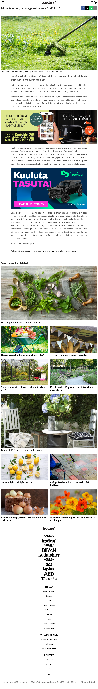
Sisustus (49, 596)
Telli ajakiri (49, 644)
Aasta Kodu (49, 628)
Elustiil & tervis (49, 623)
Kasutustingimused (49, 639)
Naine (49, 619)
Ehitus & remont (49, 605)
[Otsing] (92, 2)
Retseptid (49, 610)
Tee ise (49, 614)
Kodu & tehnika (49, 591)
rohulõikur (61, 251)
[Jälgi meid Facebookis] (49, 674)
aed (30, 251)
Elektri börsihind (49, 648)
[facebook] (83, 8)
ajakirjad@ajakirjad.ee (48, 682)
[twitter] (87, 8)
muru (45, 251)
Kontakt (49, 664)
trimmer (52, 251)
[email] (95, 8)
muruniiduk (37, 251)
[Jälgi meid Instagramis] (49, 669)
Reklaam (49, 659)
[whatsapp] (91, 8)
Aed (49, 600)
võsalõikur (72, 251)
